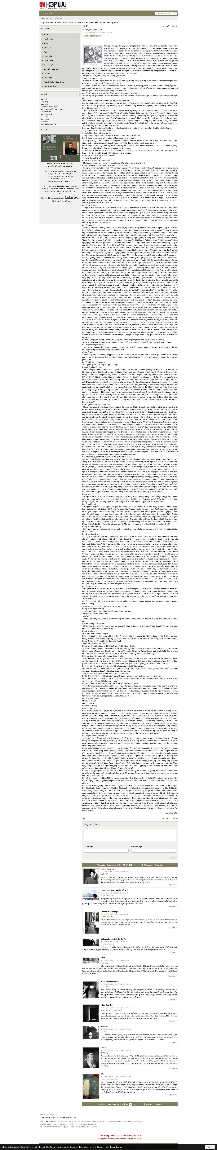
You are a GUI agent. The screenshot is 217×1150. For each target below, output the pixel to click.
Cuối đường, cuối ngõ (109, 912)
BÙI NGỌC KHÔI (107, 917)
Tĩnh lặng (104, 1026)
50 (134, 865)
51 (138, 865)
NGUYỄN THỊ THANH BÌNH (111, 1011)
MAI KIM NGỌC (47, 114)
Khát (103, 958)
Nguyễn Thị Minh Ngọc (109, 1079)
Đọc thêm (172, 885)
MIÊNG (103, 1032)
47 (123, 865)
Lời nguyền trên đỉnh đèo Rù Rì (113, 939)
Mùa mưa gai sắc (107, 869)
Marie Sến (44, 122)
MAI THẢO (45, 117)
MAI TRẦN (45, 119)
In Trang (83, 818)
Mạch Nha (44, 104)
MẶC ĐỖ (44, 99)
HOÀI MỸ (104, 987)
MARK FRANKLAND (48, 124)
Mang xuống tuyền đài (109, 981)
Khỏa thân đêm (107, 1005)
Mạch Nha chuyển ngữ (49, 107)
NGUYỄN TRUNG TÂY (92, 36)
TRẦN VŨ (104, 874)
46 (119, 865)
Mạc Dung (44, 102)
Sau (173, 26)
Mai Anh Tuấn (46, 112)
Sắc (102, 1074)
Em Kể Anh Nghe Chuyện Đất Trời (114, 890)
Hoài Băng (104, 963)
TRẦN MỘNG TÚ (107, 896)
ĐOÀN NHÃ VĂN (107, 944)
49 (130, 865)
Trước (167, 26)
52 (142, 865)
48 (127, 865)
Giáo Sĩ (104, 1048)
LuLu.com (74, 186)
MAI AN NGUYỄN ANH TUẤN (52, 109)
